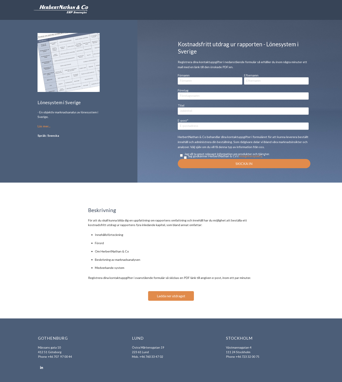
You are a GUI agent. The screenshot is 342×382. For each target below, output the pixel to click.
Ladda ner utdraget (171, 296)
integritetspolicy (250, 156)
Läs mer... (44, 126)
